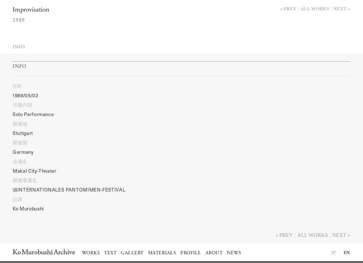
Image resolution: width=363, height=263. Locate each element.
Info (19, 47)
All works (315, 8)
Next (340, 8)
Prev (290, 8)
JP (333, 253)
